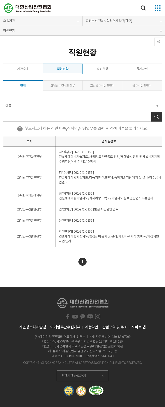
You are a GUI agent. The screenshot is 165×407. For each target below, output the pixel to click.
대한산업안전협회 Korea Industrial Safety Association (27, 8)
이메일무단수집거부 (65, 327)
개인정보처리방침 (32, 327)
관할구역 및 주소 (114, 327)
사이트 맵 (138, 327)
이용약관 (91, 327)
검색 (156, 117)
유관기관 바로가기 (73, 376)
